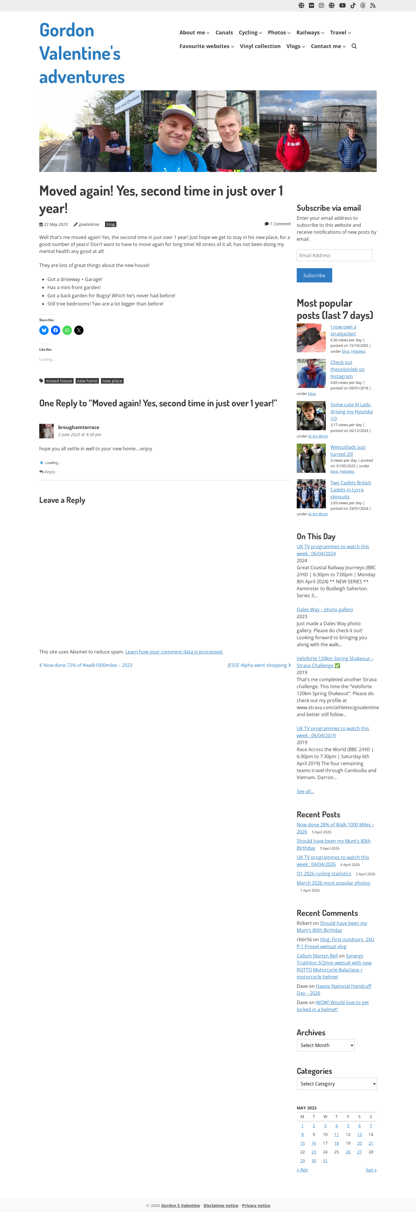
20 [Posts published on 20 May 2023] (359, 1143)
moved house (59, 381)
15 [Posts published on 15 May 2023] (302, 1143)
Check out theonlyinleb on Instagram (347, 369)
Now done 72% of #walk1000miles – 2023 (85, 665)
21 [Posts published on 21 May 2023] (371, 1143)
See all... (305, 791)
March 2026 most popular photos (333, 883)
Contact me (326, 46)
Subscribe (314, 275)
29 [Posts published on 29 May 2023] (302, 1160)
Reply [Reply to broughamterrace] (47, 472)
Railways (308, 32)
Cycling (248, 32)
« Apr (302, 1170)
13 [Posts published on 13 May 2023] (359, 1134)
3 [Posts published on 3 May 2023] (325, 1125)
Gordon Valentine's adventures (82, 52)
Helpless (358, 351)
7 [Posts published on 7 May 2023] (371, 1125)
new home (87, 381)
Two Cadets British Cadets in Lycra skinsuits (350, 489)
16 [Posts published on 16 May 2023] (314, 1143)
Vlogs (294, 46)
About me (192, 32)
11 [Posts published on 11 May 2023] (336, 1134)
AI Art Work (318, 436)
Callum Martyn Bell (317, 956)
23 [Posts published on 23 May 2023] (314, 1152)
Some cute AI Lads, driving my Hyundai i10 (351, 411)
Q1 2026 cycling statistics (324, 873)
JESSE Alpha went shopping (259, 665)
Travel (338, 32)
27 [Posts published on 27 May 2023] (359, 1152)
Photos (277, 32)
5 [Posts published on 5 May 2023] (348, 1125)
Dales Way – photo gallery (325, 609)
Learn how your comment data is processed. (174, 652)
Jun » (371, 1170)
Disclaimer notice (221, 1205)
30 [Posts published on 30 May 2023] (314, 1160)
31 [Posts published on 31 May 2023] (325, 1160)
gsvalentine (89, 224)
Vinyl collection (260, 46)
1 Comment (280, 223)
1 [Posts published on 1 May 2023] (302, 1125)
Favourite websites (204, 46)
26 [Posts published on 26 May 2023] (348, 1152)
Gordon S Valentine (180, 1205)
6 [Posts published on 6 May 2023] (359, 1125)
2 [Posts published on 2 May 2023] (314, 1125)
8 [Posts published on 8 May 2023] (302, 1134)
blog (110, 224)
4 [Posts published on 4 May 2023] (336, 1125)
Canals (224, 32)
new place (112, 381)
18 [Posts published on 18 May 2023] (336, 1143)
